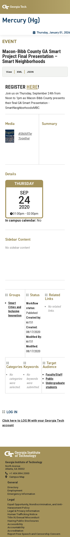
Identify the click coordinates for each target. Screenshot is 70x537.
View (9, 71)
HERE (32, 87)
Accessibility (15, 524)
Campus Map (16, 476)
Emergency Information (21, 493)
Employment (14, 490)
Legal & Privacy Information (23, 510)
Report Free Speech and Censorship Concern (33, 533)
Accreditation (15, 530)
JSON (30, 71)
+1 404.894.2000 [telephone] (19, 473)
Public (49, 378)
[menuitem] (35, 488)
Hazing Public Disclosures (23, 520)
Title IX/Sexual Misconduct (23, 517)
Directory (12, 487)
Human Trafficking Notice (22, 514)
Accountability (15, 527)
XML (19, 71)
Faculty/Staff (54, 374)
